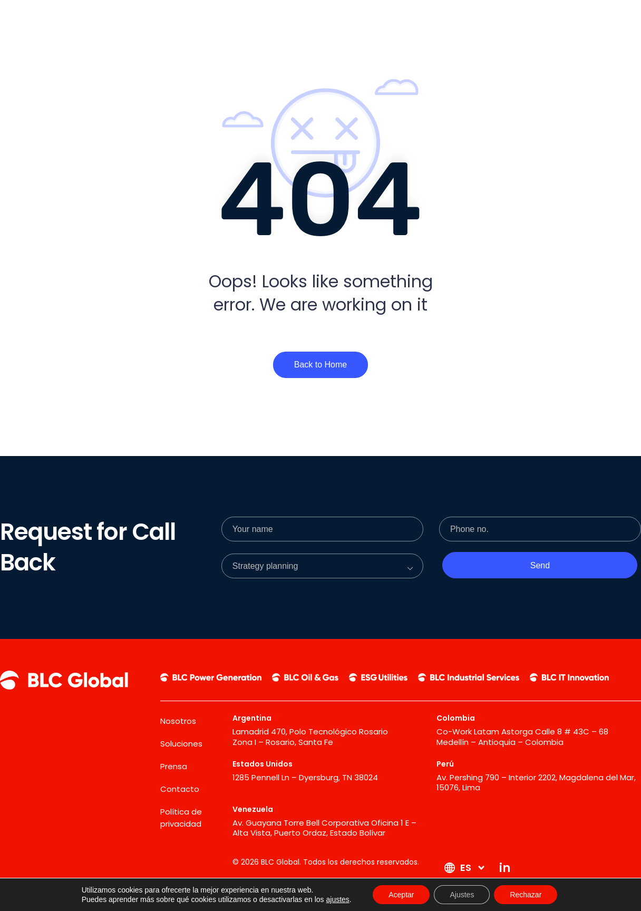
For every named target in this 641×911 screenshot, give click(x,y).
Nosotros (178, 720)
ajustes (337, 899)
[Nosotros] (353, 19)
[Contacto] (512, 19)
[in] (608, 20)
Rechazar (525, 894)
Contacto (179, 788)
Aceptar (401, 894)
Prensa (173, 766)
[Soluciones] (410, 19)
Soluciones (181, 743)
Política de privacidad (181, 817)
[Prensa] (462, 19)
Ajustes (462, 894)
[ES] (567, 20)
